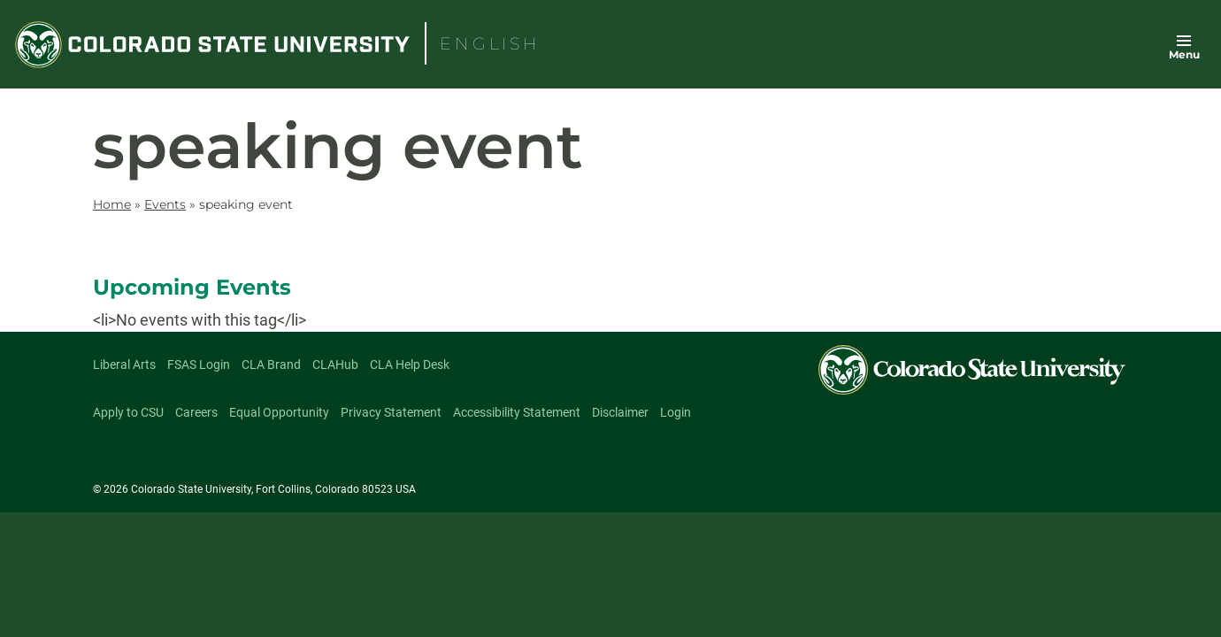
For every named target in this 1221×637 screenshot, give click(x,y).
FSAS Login (198, 364)
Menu (1184, 54)
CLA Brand (271, 364)
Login (675, 412)
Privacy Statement (391, 412)
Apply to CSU (128, 412)
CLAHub (335, 364)
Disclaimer (620, 412)
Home (112, 204)
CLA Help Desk (409, 364)
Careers (196, 412)
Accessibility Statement (516, 412)
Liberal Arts (124, 364)
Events (165, 204)
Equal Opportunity (279, 412)
